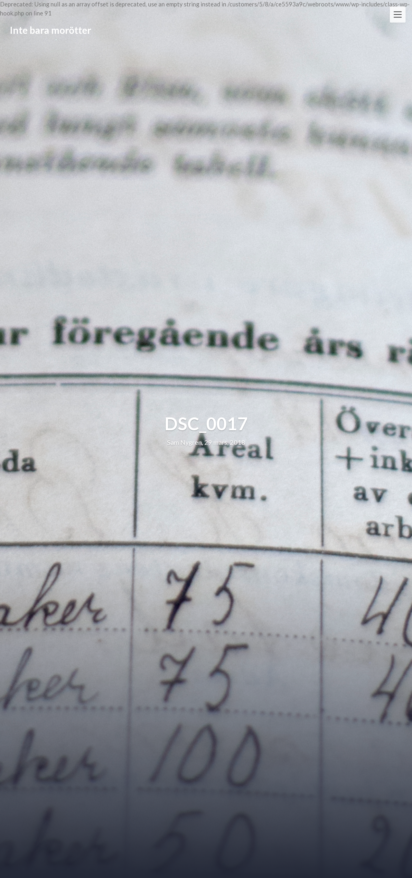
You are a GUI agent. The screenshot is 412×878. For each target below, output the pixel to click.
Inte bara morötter (50, 30)
